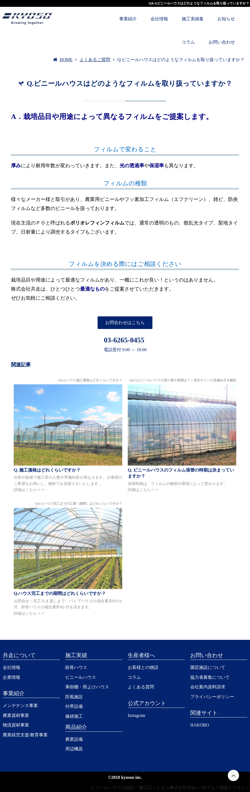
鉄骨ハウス (76, 667)
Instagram (136, 715)
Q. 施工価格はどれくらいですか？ (47, 470)
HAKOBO (199, 725)
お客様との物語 (143, 667)
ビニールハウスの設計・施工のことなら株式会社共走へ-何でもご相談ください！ (170, 787)
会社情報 (159, 18)
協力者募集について (210, 677)
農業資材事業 (16, 715)
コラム (188, 42)
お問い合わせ (222, 42)
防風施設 (74, 696)
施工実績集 (193, 18)
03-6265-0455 (124, 340)
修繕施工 (74, 716)
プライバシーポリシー (212, 696)
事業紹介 (128, 18)
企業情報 (11, 677)
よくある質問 (141, 687)
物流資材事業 (16, 725)
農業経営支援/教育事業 (25, 735)
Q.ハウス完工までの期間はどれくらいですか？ (60, 593)
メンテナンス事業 (20, 705)
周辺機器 (74, 748)
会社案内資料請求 (207, 687)
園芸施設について (207, 667)
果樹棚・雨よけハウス (87, 687)
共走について (19, 655)
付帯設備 (74, 706)
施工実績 (76, 655)
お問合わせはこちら (125, 322)
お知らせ (226, 18)
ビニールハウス (80, 677)
